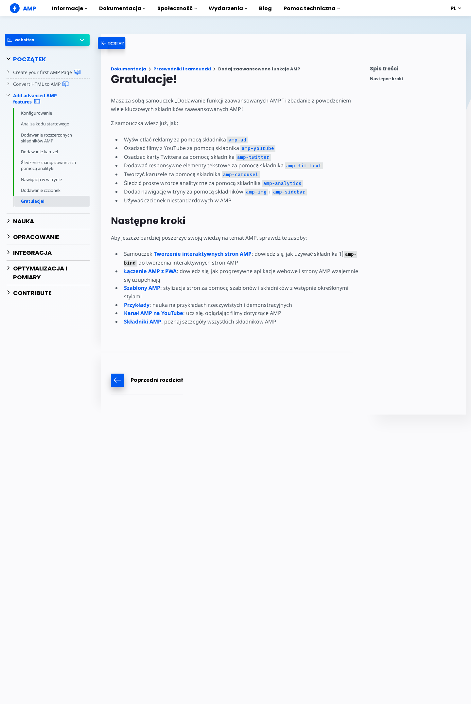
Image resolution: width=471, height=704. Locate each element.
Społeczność (177, 8)
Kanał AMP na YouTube (153, 313)
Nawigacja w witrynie (42, 179)
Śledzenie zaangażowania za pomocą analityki (49, 165)
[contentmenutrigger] (415, 70)
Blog (265, 8)
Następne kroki (386, 79)
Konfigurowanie (37, 113)
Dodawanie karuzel (40, 152)
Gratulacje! (32, 201)
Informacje (69, 8)
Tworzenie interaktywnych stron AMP (202, 253)
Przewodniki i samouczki (182, 69)
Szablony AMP (142, 287)
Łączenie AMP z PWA (150, 271)
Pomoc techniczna (312, 8)
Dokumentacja (122, 8)
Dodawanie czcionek (41, 190)
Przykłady (136, 304)
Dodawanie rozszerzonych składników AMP (47, 138)
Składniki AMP (142, 321)
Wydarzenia (228, 8)
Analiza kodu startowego (45, 124)
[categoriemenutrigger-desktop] (130, 43)
